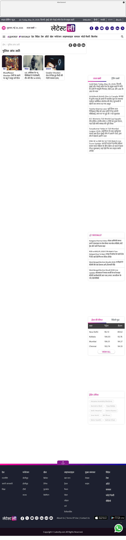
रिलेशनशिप (68, 512)
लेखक (87, 478)
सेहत (66, 495)
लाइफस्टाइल (68, 37)
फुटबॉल (46, 489)
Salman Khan (110, 420)
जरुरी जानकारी (7, 483)
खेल (51, 37)
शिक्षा (3, 489)
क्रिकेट (45, 478)
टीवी (24, 489)
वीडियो (108, 501)
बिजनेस (94, 37)
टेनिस (45, 483)
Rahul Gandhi (96, 420)
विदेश (37, 37)
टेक (42, 37)
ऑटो (47, 37)
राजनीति (5, 478)
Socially (24, 37)
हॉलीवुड (25, 483)
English (87, 20)
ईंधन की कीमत (97, 320)
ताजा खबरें (30, 28)
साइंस (87, 483)
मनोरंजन (58, 37)
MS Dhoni (106, 415)
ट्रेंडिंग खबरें (115, 78)
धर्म (65, 506)
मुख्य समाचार (90, 472)
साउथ (25, 495)
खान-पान (67, 478)
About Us (61, 518)
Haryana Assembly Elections (101, 401)
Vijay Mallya (110, 406)
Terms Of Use (72, 518)
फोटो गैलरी (85, 37)
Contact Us (85, 518)
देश (32, 37)
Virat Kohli (95, 415)
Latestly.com (59, 532)
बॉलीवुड (25, 478)
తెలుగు (119, 20)
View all (106, 352)
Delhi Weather (96, 410)
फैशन (66, 489)
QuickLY (12, 37)
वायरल (77, 37)
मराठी (103, 20)
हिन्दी (95, 20)
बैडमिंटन (46, 495)
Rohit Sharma (111, 410)
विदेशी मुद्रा (115, 320)
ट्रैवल (66, 483)
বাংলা (110, 20)
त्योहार (66, 500)
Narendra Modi (96, 406)
